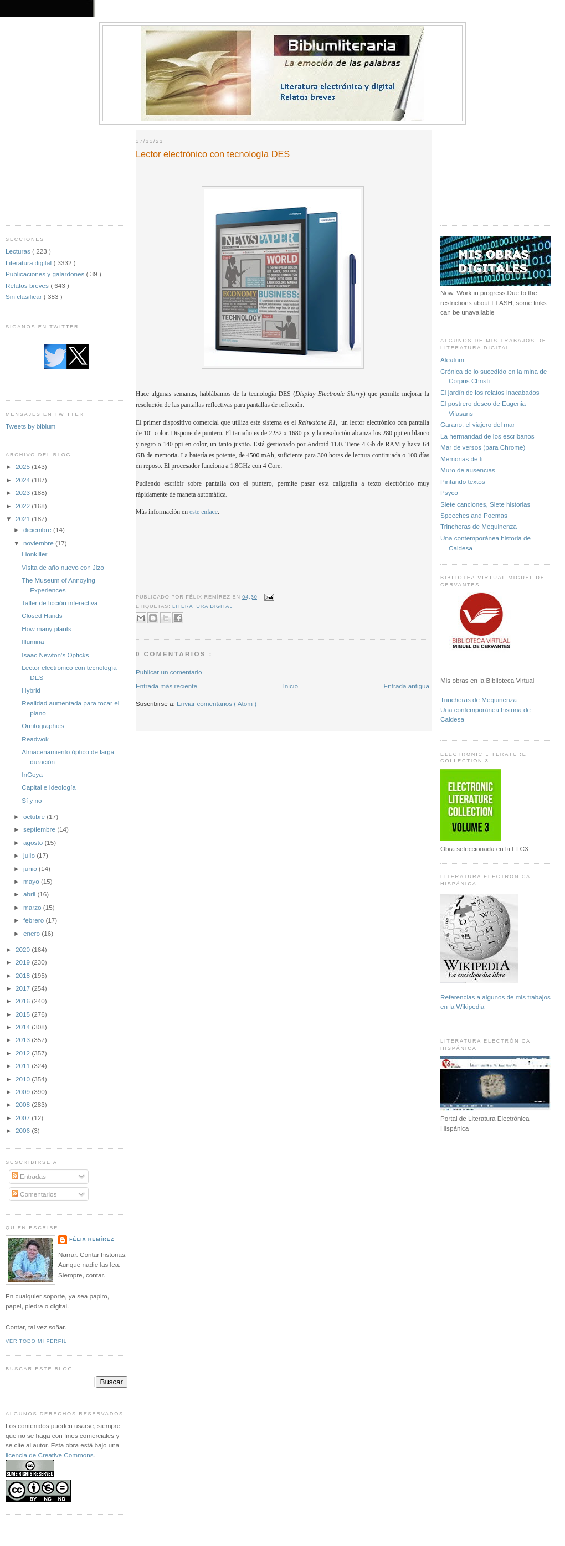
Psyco (449, 492)
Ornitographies (43, 725)
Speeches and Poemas (473, 515)
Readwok (35, 739)
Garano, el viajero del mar (477, 424)
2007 (24, 1117)
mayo (32, 881)
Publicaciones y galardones (46, 273)
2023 (24, 492)
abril (30, 894)
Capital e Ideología (48, 787)
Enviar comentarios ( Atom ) (216, 703)
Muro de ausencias (467, 469)
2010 (24, 1079)
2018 (24, 975)
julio (30, 855)
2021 (24, 518)
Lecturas (19, 251)
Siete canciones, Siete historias (485, 504)
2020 (24, 949)
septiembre (40, 829)
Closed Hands (42, 615)
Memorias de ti (461, 458)
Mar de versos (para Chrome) (482, 447)
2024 (24, 479)
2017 (24, 988)
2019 (24, 962)
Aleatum (452, 359)
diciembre (38, 529)
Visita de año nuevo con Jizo (63, 567)
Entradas (29, 1176)
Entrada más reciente (166, 685)
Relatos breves (28, 285)
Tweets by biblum (30, 426)
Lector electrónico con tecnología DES (213, 154)
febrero (34, 920)
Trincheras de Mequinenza (478, 526)
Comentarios (34, 1194)
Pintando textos (462, 481)
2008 (24, 1104)
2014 (24, 1026)
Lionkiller (34, 554)
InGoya (32, 774)
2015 (24, 1014)
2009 (24, 1091)
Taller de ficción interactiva (59, 602)
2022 (24, 505)
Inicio (290, 685)
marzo (33, 907)
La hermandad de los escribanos (487, 436)
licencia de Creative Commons (50, 1455)
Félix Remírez (91, 1239)
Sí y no (32, 800)
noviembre (39, 543)
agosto (33, 842)
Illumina (33, 641)
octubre (35, 816)
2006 (24, 1130)
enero (32, 933)
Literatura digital (29, 262)
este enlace (203, 512)
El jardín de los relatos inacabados (490, 392)
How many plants (46, 628)
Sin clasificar (25, 296)
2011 (24, 1065)
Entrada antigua (406, 685)
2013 (24, 1039)
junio (31, 868)
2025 (24, 466)
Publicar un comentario (169, 672)
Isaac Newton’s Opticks (55, 654)
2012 (24, 1053)
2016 (24, 1000)
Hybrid (31, 690)
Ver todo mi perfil (36, 1341)
